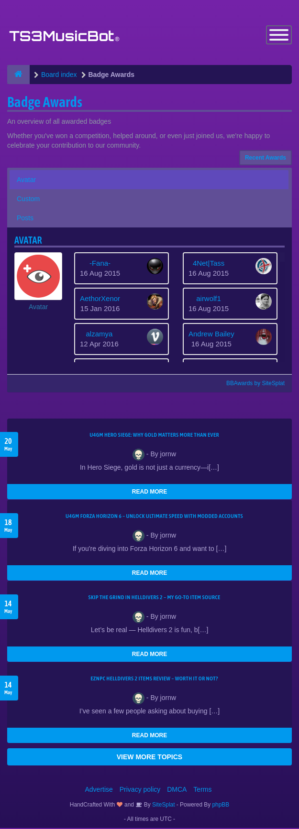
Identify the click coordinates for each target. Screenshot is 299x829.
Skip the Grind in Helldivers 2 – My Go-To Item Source (154, 598)
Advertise (99, 790)
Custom (28, 200)
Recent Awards (265, 158)
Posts (25, 219)
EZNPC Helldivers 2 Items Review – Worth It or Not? (154, 679)
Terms (202, 790)
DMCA (177, 790)
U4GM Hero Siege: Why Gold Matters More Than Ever (154, 435)
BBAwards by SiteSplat (251, 384)
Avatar (26, 180)
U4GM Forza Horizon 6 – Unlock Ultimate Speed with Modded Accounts (154, 517)
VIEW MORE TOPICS (149, 758)
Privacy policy (140, 790)
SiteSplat (163, 805)
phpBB (221, 805)
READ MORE (149, 492)
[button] (38, 282)
